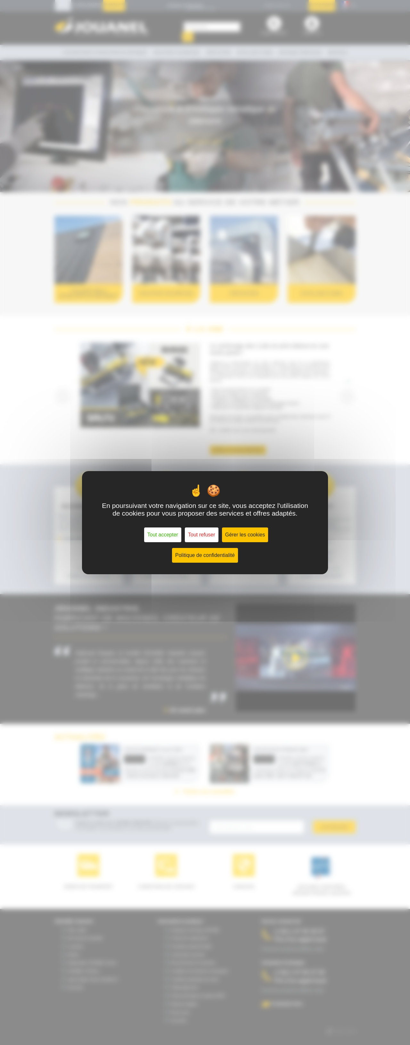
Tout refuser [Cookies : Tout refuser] (201, 534)
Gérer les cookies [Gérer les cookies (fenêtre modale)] (245, 534)
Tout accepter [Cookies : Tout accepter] (162, 534)
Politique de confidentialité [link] (205, 555)
